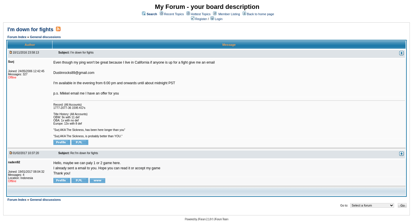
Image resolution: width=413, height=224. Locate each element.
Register (199, 19)
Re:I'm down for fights (84, 153)
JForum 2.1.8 (204, 219)
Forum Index (17, 37)
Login (217, 19)
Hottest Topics (201, 14)
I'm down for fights (30, 29)
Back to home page (260, 14)
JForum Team (221, 219)
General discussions (45, 37)
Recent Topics (174, 14)
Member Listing (229, 14)
